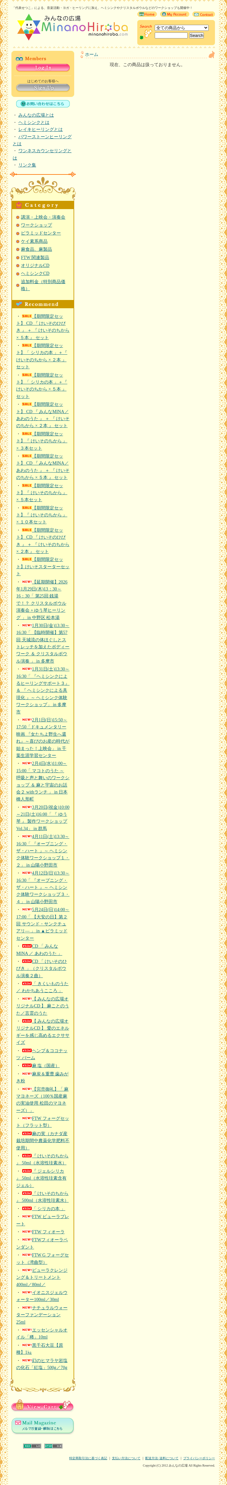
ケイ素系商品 (34, 241)
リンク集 (27, 165)
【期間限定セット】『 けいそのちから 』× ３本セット (41, 441)
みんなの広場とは (36, 115)
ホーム (91, 54)
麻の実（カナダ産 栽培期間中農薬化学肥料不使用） (42, 1140)
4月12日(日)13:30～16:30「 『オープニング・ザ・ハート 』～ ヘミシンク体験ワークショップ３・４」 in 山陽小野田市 (42, 887)
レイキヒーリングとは (40, 129)
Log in (43, 68)
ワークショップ (36, 225)
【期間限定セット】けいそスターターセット (42, 566)
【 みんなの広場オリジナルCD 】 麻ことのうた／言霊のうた (42, 1006)
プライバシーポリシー (199, 1458)
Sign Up (43, 88)
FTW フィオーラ (43, 1232)
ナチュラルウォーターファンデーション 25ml (42, 1315)
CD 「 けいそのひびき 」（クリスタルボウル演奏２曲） (41, 968)
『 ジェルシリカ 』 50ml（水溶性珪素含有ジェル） (41, 1178)
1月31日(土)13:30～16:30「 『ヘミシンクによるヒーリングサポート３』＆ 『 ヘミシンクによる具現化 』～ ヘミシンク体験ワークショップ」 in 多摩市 (42, 690)
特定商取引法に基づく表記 (88, 1458)
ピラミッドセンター (41, 233)
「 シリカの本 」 (43, 1208)
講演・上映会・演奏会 (43, 217)
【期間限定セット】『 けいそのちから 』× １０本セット (41, 515)
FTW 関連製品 (35, 257)
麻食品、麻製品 (36, 249)
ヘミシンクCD (35, 273)
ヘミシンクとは (33, 122)
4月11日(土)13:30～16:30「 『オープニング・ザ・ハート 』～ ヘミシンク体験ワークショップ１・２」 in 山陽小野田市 (42, 851)
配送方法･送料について (161, 1458)
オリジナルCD (35, 265)
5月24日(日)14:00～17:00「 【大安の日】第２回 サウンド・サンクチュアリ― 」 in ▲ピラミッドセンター (42, 924)
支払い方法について (126, 1458)
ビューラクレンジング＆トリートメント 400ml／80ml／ (42, 1277)
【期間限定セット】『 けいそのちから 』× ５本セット (41, 492)
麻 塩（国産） (41, 1065)
